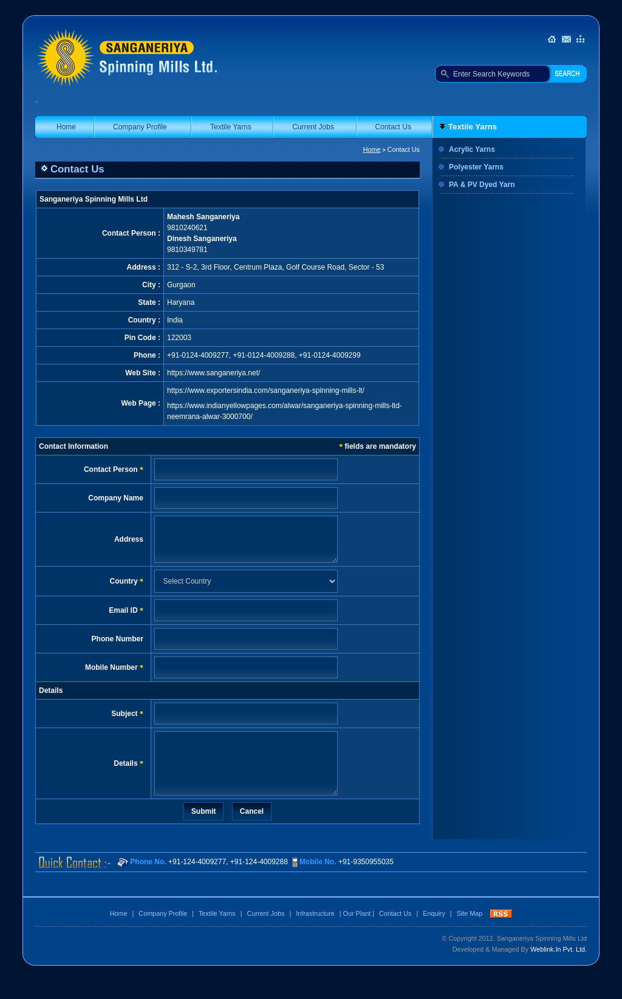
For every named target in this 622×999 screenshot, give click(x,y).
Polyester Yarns (476, 167)
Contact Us (393, 127)
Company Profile (140, 127)
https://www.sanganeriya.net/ (213, 373)
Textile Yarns (230, 127)
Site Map (470, 931)
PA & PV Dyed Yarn (482, 184)
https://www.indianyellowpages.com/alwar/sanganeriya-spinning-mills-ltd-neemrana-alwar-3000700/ (284, 411)
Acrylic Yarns (472, 149)
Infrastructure (315, 931)
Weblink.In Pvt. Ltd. (558, 967)
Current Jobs (313, 127)
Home (66, 127)
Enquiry (434, 931)
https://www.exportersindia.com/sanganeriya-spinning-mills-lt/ (265, 390)
